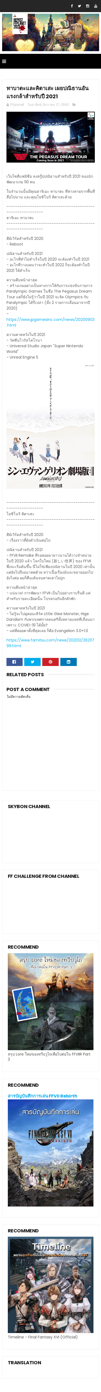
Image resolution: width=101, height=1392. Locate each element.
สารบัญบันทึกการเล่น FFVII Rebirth (42, 1096)
